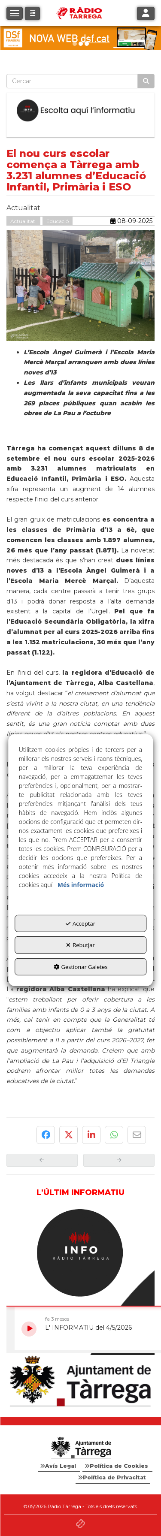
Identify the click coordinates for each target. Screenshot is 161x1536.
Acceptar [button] (80, 923)
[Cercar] (146, 81)
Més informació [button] (81, 885)
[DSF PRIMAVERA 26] (80, 38)
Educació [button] (57, 221)
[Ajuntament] (80, 1381)
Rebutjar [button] (80, 945)
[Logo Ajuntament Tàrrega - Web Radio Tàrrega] (80, 1448)
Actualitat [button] (23, 221)
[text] (72, 81)
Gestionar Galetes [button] (81, 967)
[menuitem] (59, 1466)
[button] (32, 13)
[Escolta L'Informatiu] (80, 110)
